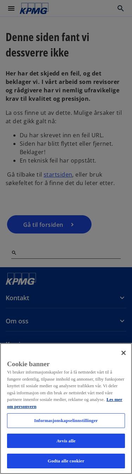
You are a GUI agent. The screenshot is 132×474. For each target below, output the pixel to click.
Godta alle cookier (66, 460)
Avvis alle (65, 440)
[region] (66, 408)
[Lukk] (123, 353)
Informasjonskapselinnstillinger (66, 420)
